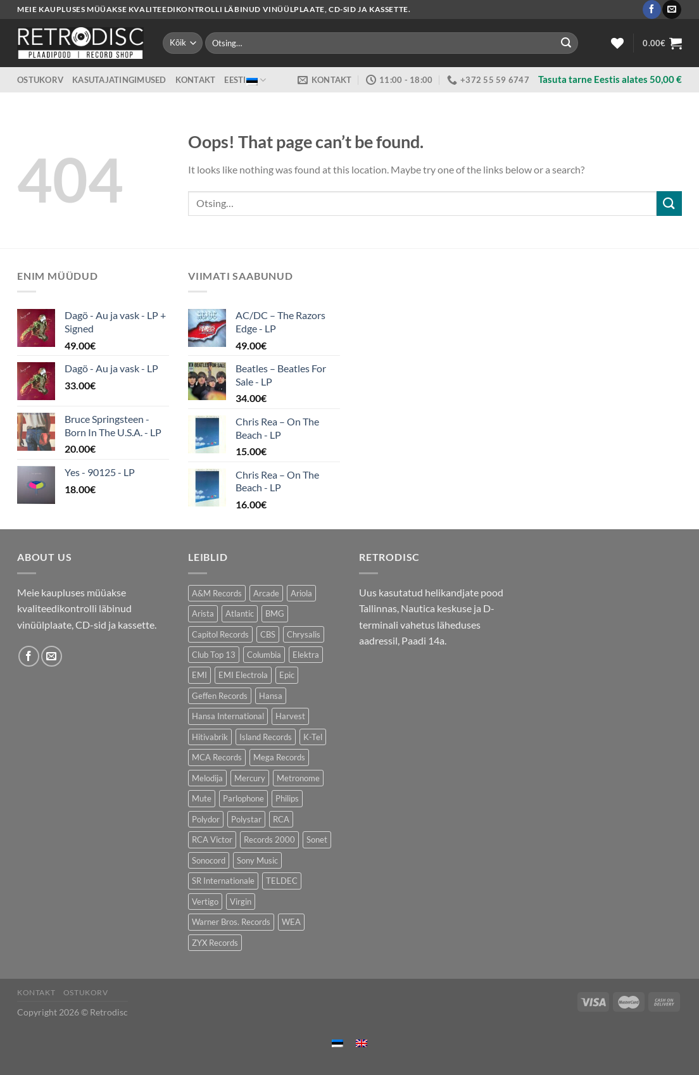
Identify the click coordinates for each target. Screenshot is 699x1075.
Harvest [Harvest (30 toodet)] (290, 716)
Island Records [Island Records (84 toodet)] (265, 737)
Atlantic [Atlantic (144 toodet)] (239, 613)
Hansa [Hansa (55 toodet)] (270, 696)
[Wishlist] (617, 43)
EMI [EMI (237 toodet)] (199, 675)
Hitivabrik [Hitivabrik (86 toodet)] (210, 737)
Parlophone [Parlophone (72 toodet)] (243, 798)
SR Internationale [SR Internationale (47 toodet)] (223, 881)
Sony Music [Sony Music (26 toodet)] (257, 860)
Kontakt (195, 80)
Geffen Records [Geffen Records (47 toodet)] (220, 696)
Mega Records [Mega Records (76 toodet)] (279, 757)
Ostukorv (40, 80)
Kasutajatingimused (119, 80)
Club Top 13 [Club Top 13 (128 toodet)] (214, 655)
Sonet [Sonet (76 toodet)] (316, 839)
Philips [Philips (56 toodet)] (287, 798)
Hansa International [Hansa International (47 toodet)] (228, 716)
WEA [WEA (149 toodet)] (291, 922)
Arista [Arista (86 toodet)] (203, 613)
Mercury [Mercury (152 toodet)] (249, 778)
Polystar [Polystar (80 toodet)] (246, 819)
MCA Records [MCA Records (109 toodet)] (217, 757)
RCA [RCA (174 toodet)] (281, 819)
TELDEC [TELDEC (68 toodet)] (282, 881)
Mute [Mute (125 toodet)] (201, 798)
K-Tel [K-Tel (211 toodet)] (312, 737)
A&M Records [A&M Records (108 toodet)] (217, 593)
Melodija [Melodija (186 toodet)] (207, 778)
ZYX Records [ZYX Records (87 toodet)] (215, 943)
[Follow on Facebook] (652, 9)
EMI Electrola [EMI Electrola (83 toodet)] (243, 675)
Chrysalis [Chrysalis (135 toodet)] (303, 634)
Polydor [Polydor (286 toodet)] (206, 819)
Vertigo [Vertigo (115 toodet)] (205, 901)
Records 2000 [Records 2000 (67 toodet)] (269, 839)
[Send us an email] (671, 9)
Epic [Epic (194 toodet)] (286, 675)
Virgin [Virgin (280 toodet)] (240, 901)
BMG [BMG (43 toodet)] (274, 613)
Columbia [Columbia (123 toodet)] (264, 655)
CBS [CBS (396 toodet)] (267, 634)
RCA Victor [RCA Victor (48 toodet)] (212, 839)
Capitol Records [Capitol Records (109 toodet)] (220, 634)
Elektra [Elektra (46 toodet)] (306, 655)
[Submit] (566, 43)
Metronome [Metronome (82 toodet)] (298, 778)
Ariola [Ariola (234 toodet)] (301, 593)
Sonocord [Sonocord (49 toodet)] (208, 860)
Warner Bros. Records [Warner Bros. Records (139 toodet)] (231, 922)
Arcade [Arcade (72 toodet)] (266, 593)
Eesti (245, 80)
